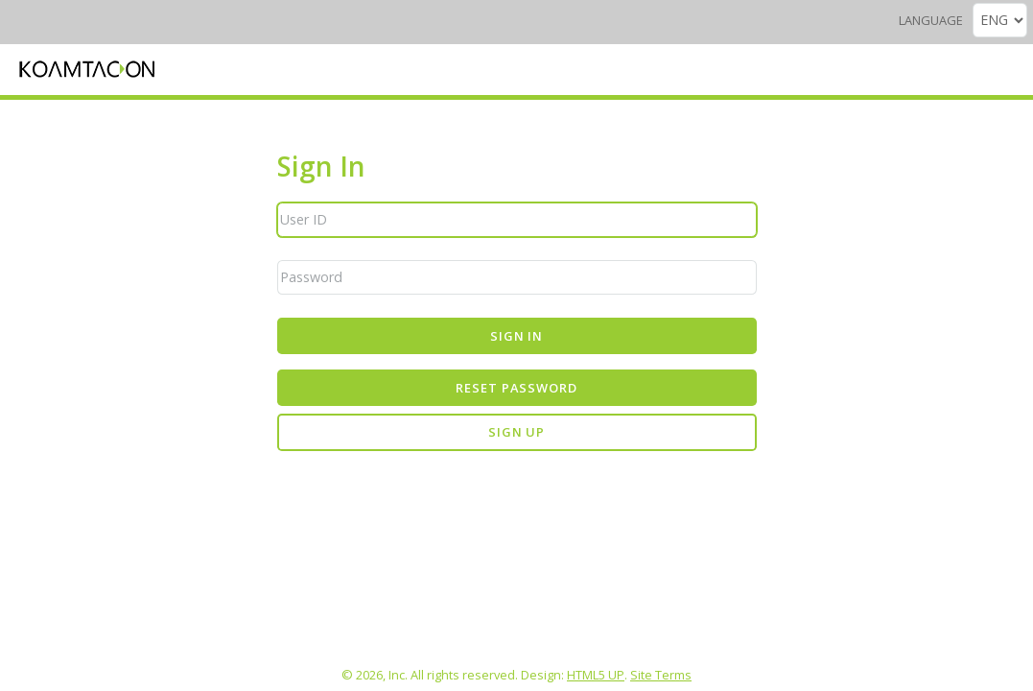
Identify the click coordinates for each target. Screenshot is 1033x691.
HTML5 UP (595, 674)
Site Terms (661, 674)
